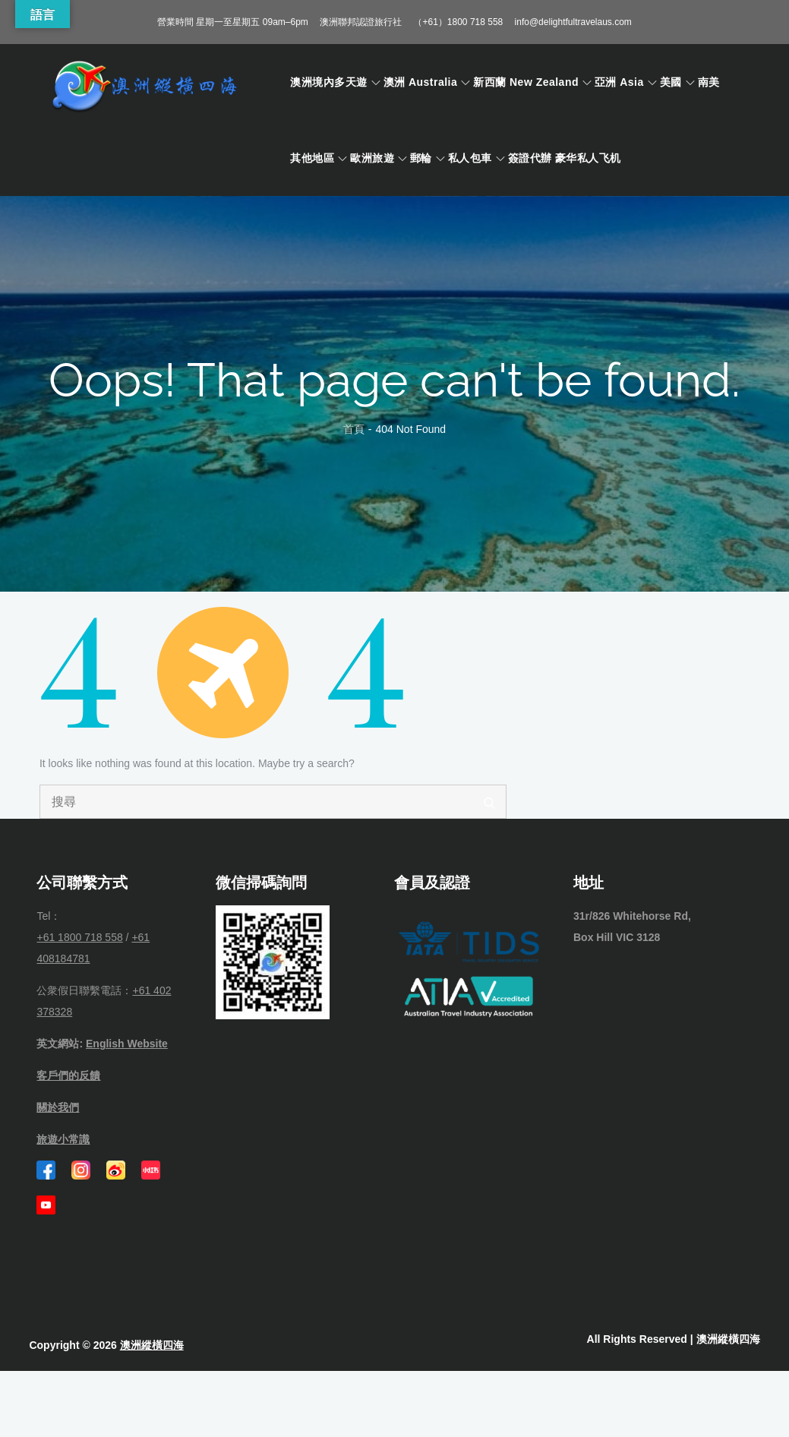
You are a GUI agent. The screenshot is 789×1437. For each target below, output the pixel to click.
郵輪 (427, 158)
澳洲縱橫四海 (152, 1345)
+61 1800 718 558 (79, 937)
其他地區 (318, 158)
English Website (127, 1043)
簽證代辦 (530, 158)
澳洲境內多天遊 (335, 82)
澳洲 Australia (427, 82)
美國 (677, 82)
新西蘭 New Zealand (532, 82)
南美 (709, 82)
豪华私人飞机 (588, 158)
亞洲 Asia (626, 82)
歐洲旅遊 (378, 158)
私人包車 (476, 158)
